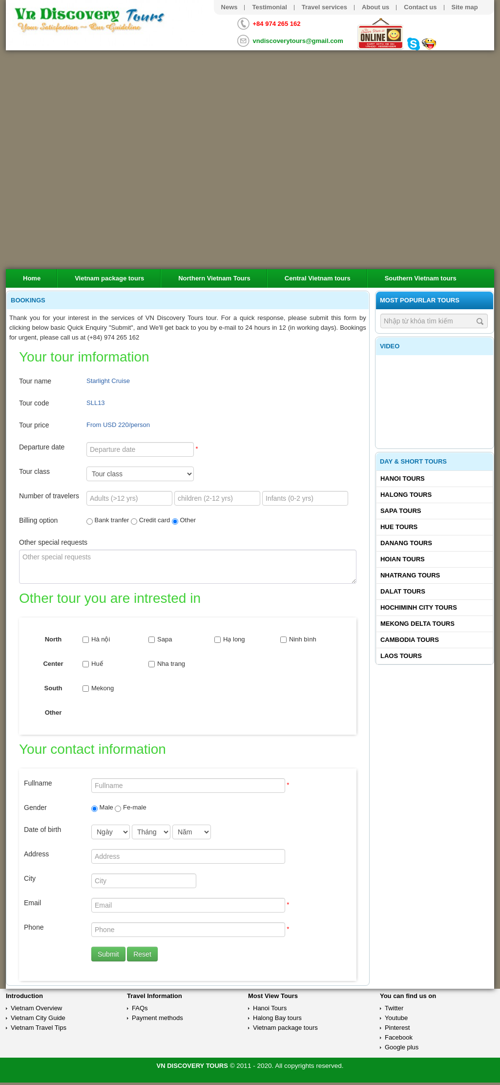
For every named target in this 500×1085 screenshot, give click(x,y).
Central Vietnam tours (318, 278)
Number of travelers (49, 496)
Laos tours (401, 656)
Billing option (38, 520)
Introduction (24, 996)
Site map (465, 7)
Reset (142, 954)
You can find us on (408, 996)
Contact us (420, 7)
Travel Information (154, 996)
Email (32, 903)
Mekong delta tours (417, 623)
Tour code (34, 403)
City (30, 878)
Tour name (35, 381)
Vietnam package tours (109, 278)
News (229, 7)
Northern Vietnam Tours (214, 278)
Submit (108, 954)
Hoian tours (402, 559)
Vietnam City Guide (38, 1017)
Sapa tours (400, 510)
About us (375, 7)
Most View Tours (273, 996)
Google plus (401, 1047)
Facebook (399, 1037)
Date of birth (42, 829)
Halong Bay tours (277, 1017)
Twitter (394, 1008)
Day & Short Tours (413, 461)
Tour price (34, 425)
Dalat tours (402, 591)
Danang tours (406, 543)
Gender (35, 807)
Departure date (41, 447)
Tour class (34, 471)
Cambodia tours (409, 639)
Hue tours (398, 527)
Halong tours (406, 494)
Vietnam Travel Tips (38, 1027)
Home (32, 278)
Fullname (38, 783)
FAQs (140, 1008)
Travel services (324, 7)
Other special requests (53, 542)
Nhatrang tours (410, 575)
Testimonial (269, 7)
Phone (33, 927)
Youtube (396, 1017)
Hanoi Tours (402, 478)
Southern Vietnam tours (421, 278)
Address (36, 854)
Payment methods (157, 1017)
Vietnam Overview (36, 1008)
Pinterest (397, 1027)
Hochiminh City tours (418, 607)
